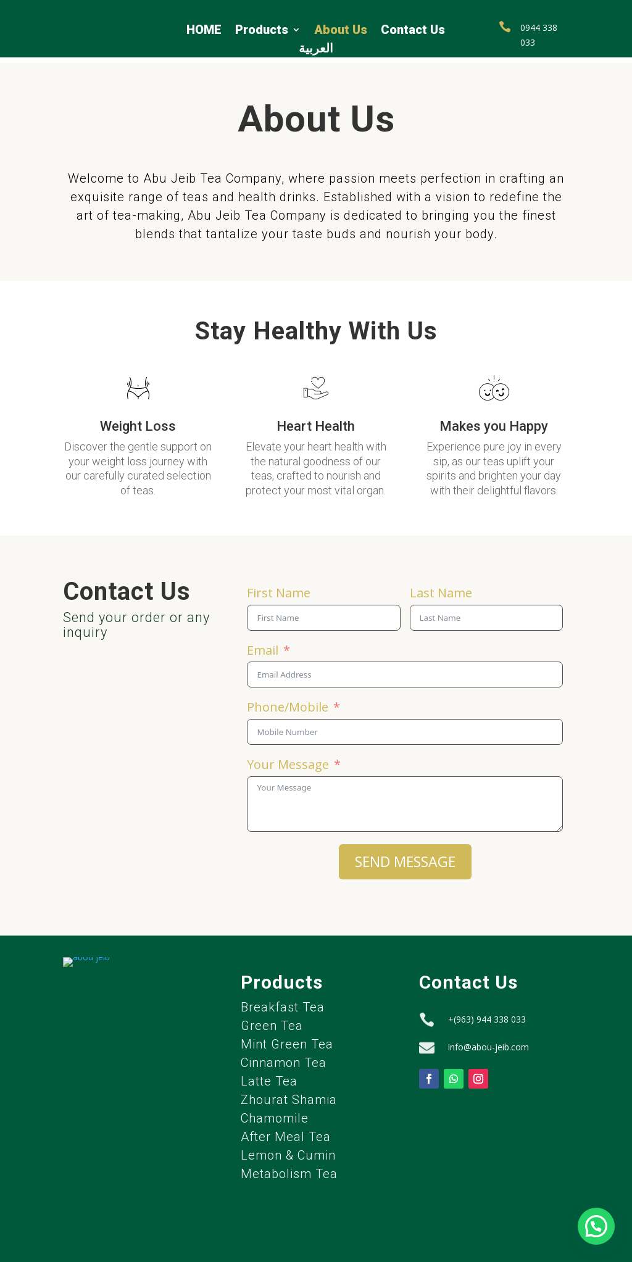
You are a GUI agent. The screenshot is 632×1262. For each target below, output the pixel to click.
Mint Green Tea (287, 1039)
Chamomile (275, 1113)
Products (261, 31)
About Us (340, 31)
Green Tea (272, 1020)
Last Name (441, 587)
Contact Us (413, 31)
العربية (316, 50)
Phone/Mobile (287, 702)
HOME (204, 31)
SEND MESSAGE (405, 856)
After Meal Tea (286, 1131)
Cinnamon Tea (283, 1057)
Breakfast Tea (283, 1002)
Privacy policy (34, 1250)
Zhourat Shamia (289, 1094)
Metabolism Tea (289, 1168)
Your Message (288, 759)
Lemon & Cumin (288, 1150)
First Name (278, 587)
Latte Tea (269, 1076)
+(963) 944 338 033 (487, 1013)
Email (262, 644)
